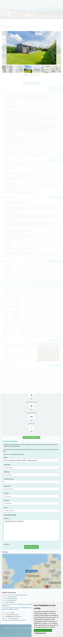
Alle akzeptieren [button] (39, 630)
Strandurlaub (29, 604)
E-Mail (6, 507)
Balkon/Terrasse (13, 607)
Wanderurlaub (5, 605)
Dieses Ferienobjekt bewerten (31, 437)
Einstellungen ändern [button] (40, 633)
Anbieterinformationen (21, 595)
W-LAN (16, 609)
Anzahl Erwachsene (8, 479)
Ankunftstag (7, 464)
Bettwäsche (5, 609)
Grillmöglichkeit (25, 607)
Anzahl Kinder (7, 486)
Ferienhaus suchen (11, 628)
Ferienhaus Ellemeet (9, 602)
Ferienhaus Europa (12, 596)
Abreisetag (7, 472)
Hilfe (29, 628)
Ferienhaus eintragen (21, 628)
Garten (19, 607)
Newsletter (7, 544)
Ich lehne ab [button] (48, 630)
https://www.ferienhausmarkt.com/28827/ (15, 620)
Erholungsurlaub (21, 604)
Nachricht (6, 518)
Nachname (7, 500)
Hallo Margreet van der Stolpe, (31, 530)
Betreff (6, 457)
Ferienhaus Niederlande (11, 598)
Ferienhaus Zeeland (11, 600)
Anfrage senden (31, 547)
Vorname (6, 493)
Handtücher (11, 609)
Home (3, 628)
